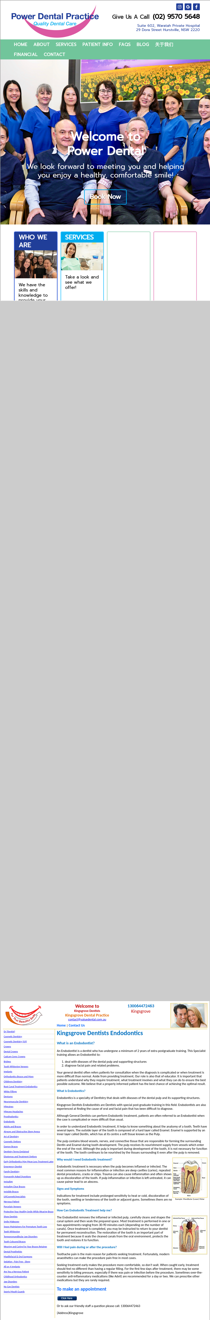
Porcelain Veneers (12, 1206)
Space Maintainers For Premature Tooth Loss (25, 1226)
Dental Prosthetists (13, 1251)
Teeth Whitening (12, 1231)
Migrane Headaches (13, 1111)
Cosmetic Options (12, 1141)
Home (61, 1025)
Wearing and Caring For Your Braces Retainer (25, 1246)
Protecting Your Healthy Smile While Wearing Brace (29, 1211)
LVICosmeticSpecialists (15, 1196)
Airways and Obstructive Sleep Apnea (22, 1131)
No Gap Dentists (12, 1286)
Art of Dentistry (11, 1136)
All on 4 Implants (12, 1266)
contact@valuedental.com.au (87, 1019)
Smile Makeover (11, 1221)
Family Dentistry (12, 1171)
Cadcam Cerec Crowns (14, 1056)
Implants (8, 1071)
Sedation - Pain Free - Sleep (17, 1261)
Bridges (7, 1061)
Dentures (8, 1096)
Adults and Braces (12, 1126)
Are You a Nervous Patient (16, 1271)
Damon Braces (11, 1146)
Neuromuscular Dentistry (16, 1101)
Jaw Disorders (10, 1281)
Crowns (7, 1046)
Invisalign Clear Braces (14, 1186)
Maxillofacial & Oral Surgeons (18, 1256)
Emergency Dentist (13, 1166)
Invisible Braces (11, 1191)
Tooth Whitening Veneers (16, 1066)
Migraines (8, 1106)
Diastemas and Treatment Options (20, 1156)
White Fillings (10, 1091)
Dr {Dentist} (9, 1031)
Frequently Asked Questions (17, 1176)
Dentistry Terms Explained (16, 1151)
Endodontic (9, 1121)
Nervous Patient (11, 1201)
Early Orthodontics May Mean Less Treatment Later (29, 1161)
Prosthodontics (11, 1116)
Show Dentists (11, 1216)
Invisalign (8, 1181)
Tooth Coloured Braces (15, 1241)
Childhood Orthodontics (15, 1276)
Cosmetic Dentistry (13, 1036)
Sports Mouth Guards (14, 1291)
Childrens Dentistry (13, 1081)
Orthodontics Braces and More (19, 1076)
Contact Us (77, 1025)
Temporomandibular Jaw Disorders (21, 1236)
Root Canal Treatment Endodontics (21, 1086)
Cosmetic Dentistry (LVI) (15, 1041)
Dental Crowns (11, 1051)
